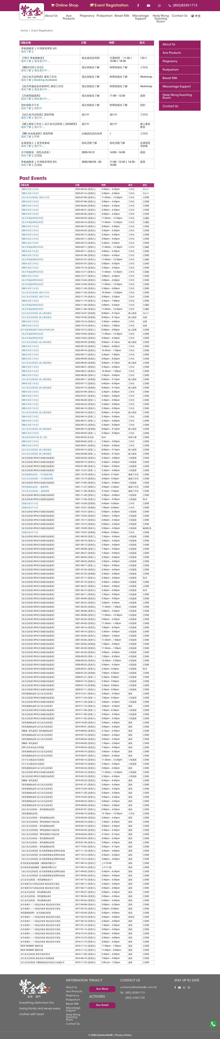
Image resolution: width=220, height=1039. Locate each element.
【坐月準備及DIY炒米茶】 (32, 218)
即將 (36, 137)
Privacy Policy (123, 1035)
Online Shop (65, 5)
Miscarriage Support (140, 17)
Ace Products (69, 17)
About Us (51, 16)
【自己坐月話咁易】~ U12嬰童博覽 (37, 479)
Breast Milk (122, 16)
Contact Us (179, 16)
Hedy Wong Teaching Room (161, 19)
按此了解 (26, 51)
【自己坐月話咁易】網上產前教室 (36, 313)
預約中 (38, 108)
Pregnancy (87, 16)
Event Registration (109, 5)
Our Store (102, 989)
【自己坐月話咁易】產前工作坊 (35, 198)
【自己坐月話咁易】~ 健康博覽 (35, 491)
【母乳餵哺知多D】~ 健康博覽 (35, 487)
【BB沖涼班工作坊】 (30, 189)
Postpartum (105, 16)
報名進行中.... (42, 61)
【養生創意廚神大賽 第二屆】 (34, 437)
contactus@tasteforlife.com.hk (138, 987)
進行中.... (39, 118)
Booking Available (45, 80)
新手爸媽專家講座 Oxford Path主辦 (37, 330)
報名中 (146, 189)
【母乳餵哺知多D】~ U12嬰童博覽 (37, 475)
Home (24, 31)
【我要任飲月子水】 (30, 504)
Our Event (102, 1005)
